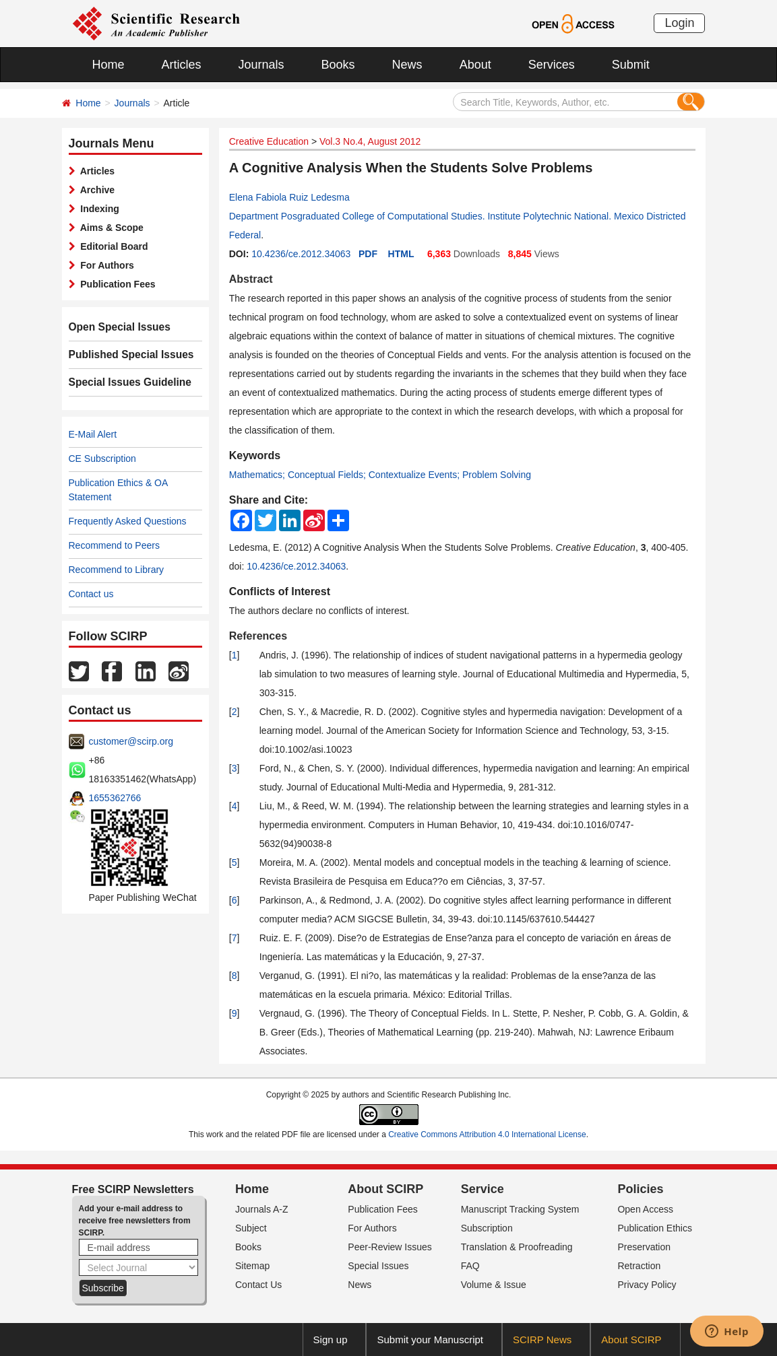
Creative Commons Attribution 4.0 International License (487, 1134)
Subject (251, 1228)
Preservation (644, 1247)
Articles (181, 64)
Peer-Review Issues (390, 1247)
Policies (640, 1189)
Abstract (251, 279)
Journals (261, 64)
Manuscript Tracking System (520, 1209)
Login (679, 23)
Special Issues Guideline (124, 382)
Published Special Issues (125, 354)
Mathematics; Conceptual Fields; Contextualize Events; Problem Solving (380, 474)
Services (551, 64)
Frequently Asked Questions (128, 521)
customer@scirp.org (131, 741)
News (407, 64)
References (258, 636)
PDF (368, 253)
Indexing (97, 208)
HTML (401, 253)
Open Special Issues (114, 327)
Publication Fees (115, 284)
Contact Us (258, 1284)
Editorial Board (111, 246)
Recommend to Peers (114, 545)
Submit (631, 64)
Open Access (645, 1209)
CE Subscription (102, 458)
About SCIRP (385, 1189)
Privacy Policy (646, 1284)
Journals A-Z (261, 1209)
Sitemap (252, 1265)
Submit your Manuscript (430, 1339)
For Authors (104, 265)
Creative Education (269, 141)
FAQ (470, 1265)
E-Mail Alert (93, 434)
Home (108, 64)
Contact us (91, 593)
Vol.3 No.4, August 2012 (370, 141)
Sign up (330, 1339)
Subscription (487, 1228)
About (475, 64)
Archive (95, 189)
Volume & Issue (493, 1284)
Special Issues (378, 1265)
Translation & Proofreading (517, 1247)
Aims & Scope (109, 227)
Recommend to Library (116, 569)
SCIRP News (542, 1339)
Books (338, 64)
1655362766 (115, 797)
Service (482, 1189)
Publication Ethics (654, 1228)
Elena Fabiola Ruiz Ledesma (289, 197)
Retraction (638, 1265)
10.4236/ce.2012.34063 (300, 253)
